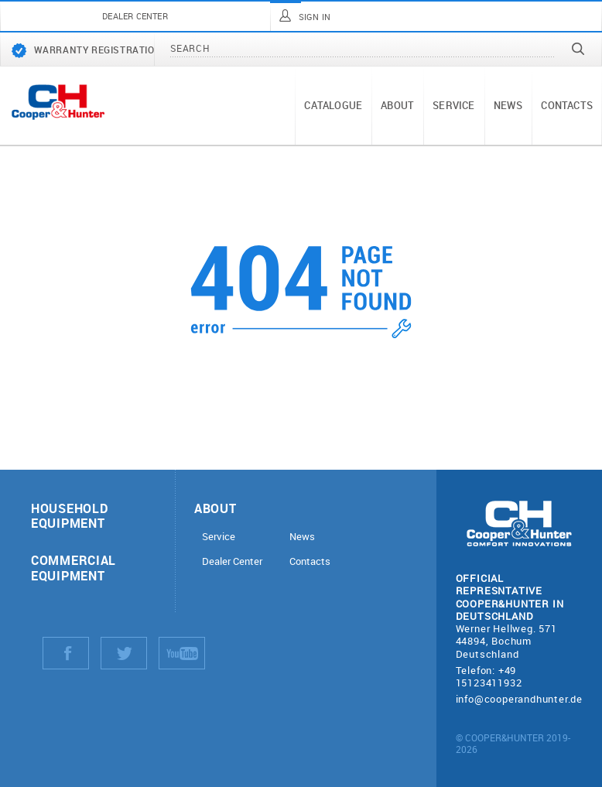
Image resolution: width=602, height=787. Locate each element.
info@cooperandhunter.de (519, 699)
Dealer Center (232, 561)
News (508, 105)
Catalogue (333, 105)
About (397, 105)
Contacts (567, 105)
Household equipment (69, 515)
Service (453, 105)
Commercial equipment (73, 567)
